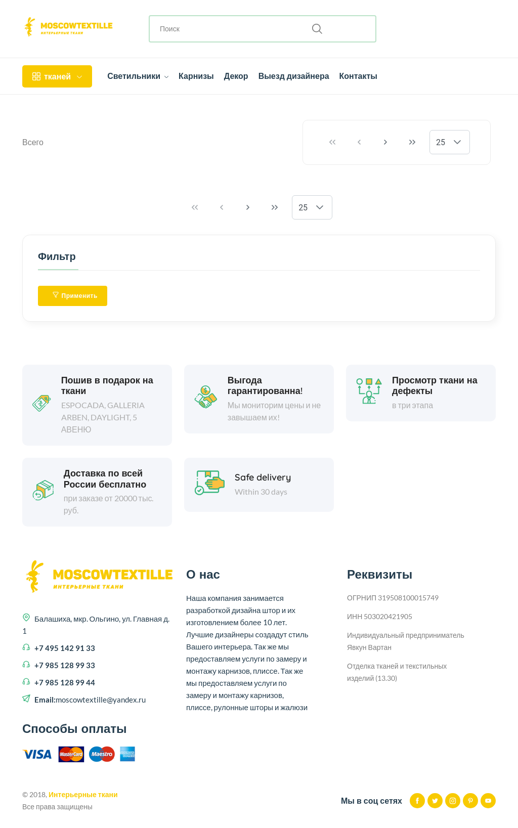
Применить (75, 295)
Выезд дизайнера (293, 76)
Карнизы (196, 76)
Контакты (358, 76)
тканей (57, 76)
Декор (236, 76)
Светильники (137, 76)
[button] (457, 142)
